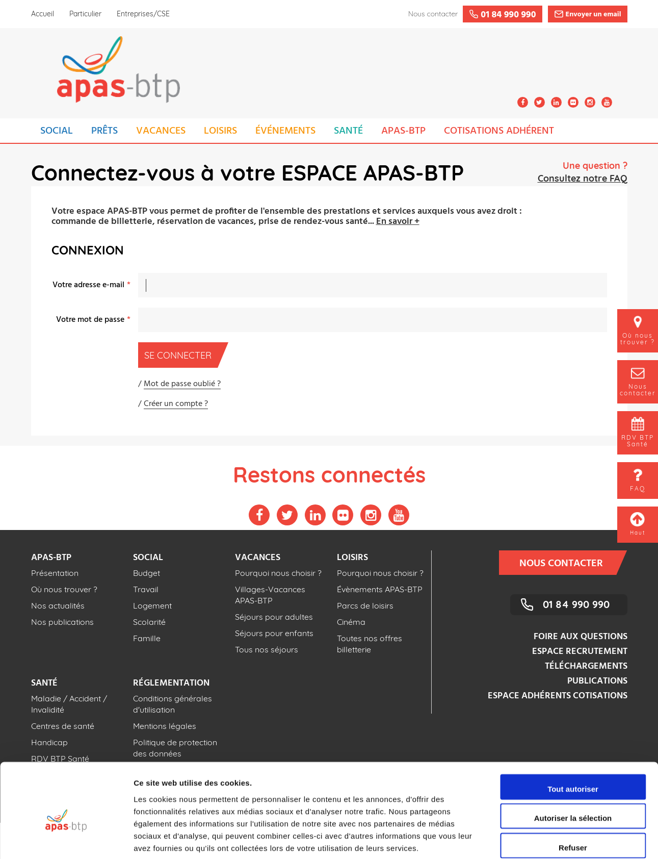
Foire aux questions (580, 636)
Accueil (42, 13)
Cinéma (351, 622)
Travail (146, 589)
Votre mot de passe (90, 319)
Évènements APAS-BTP (380, 589)
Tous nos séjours (266, 649)
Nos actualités (58, 605)
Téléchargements (586, 666)
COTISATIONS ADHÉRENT (499, 131)
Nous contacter (567, 562)
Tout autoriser (572, 737)
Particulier (85, 13)
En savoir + (397, 221)
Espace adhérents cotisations (557, 696)
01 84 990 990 (576, 604)
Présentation (54, 573)
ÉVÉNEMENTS (285, 131)
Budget (146, 573)
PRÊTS (104, 131)
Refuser (573, 796)
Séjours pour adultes (274, 617)
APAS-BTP (403, 131)
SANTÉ (348, 131)
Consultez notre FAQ (582, 178)
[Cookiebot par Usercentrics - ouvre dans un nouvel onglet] (66, 839)
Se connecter (181, 355)
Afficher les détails (561, 839)
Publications (597, 681)
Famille (147, 638)
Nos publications (62, 622)
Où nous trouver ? (64, 589)
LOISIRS (220, 131)
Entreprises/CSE (143, 13)
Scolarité (149, 622)
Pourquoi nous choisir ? (278, 573)
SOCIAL (56, 131)
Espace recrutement (579, 651)
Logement (152, 605)
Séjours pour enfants (274, 633)
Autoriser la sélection (573, 767)
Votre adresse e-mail (88, 285)
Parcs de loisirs (365, 605)
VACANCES (161, 131)
